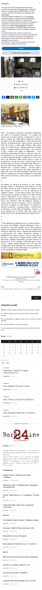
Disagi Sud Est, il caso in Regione (15, 536)
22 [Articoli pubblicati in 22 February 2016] (4, 353)
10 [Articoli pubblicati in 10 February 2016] (15, 347)
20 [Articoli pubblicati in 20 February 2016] (32, 350)
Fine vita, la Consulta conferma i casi (16, 565)
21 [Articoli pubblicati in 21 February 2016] (38, 350)
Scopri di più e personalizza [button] (21, 53)
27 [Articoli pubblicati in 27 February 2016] (32, 353)
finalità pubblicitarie (20, 25)
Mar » (8, 363)
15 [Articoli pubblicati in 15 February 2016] (3, 350)
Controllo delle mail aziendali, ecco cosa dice (19, 581)
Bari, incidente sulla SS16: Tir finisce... (19, 412)
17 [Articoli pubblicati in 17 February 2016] (15, 350)
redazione (6, 376)
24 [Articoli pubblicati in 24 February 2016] (15, 353)
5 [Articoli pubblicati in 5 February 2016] (26, 344)
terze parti (30, 16)
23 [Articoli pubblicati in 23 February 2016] (9, 353)
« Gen (3, 363)
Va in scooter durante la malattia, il (15, 573)
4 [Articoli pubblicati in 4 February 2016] (20, 344)
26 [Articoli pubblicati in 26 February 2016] (26, 353)
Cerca (36, 298)
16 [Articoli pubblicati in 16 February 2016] (9, 350)
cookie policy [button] (5, 14)
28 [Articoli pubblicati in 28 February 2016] (38, 353)
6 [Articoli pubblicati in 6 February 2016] (32, 344)
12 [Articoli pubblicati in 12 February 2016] (26, 347)
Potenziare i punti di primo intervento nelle (18, 528)
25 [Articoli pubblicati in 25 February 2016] (21, 353)
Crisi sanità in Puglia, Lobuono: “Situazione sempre (21, 520)
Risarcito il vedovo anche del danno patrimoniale (20, 557)
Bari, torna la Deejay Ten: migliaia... (19, 399)
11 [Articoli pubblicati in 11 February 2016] (20, 347)
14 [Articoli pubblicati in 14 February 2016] (38, 347)
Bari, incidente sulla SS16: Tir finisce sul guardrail (14, 324)
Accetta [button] (21, 48)
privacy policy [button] (24, 9)
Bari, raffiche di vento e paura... (17, 386)
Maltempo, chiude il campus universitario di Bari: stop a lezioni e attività (20, 310)
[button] (39, 2)
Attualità (6, 368)
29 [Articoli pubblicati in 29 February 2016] (4, 356)
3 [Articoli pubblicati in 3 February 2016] (15, 344)
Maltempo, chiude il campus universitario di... (15, 371)
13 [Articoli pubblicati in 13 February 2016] (32, 347)
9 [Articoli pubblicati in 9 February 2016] (9, 347)
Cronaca (6, 383)
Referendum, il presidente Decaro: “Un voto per (20, 544)
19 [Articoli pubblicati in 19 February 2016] (26, 350)
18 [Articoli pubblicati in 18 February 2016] (21, 350)
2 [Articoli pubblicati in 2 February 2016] (9, 344)
